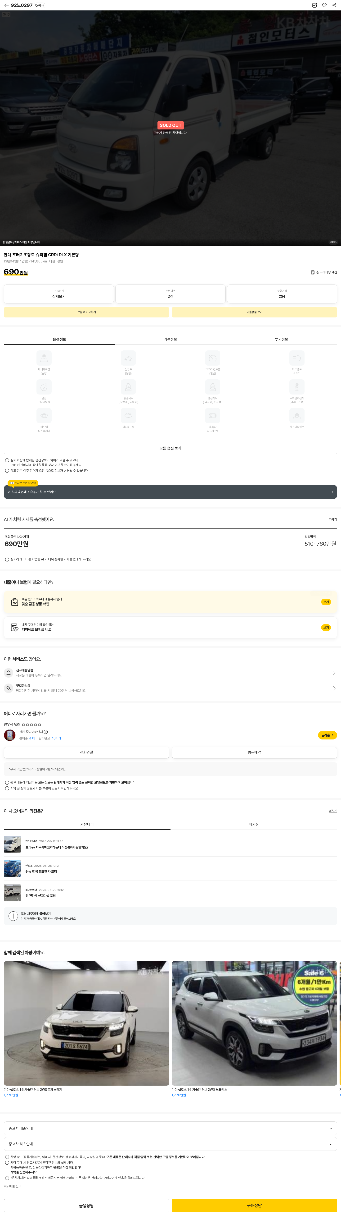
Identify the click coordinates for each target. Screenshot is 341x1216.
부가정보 (281, 339)
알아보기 (170, 602)
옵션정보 (59, 339)
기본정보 (170, 339)
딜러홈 (326, 735)
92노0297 (28, 5)
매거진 (254, 824)
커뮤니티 (87, 824)
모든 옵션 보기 (170, 448)
